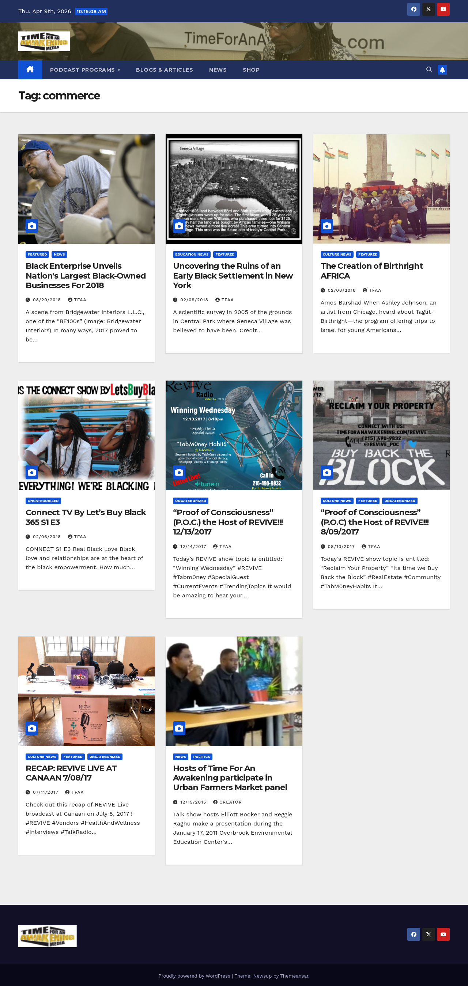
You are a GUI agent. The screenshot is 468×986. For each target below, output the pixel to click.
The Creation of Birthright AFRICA (372, 270)
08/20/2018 (48, 299)
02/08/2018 (343, 290)
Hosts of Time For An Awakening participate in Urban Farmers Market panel (230, 778)
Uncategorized (43, 501)
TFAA (77, 299)
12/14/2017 (194, 546)
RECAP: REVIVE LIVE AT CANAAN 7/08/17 (71, 773)
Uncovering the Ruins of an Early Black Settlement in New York (232, 275)
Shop (251, 70)
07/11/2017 (46, 792)
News (218, 70)
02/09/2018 (195, 299)
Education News (191, 254)
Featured (37, 254)
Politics (201, 757)
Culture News (337, 254)
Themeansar (294, 976)
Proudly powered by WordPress (195, 976)
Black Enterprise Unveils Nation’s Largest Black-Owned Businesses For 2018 (86, 275)
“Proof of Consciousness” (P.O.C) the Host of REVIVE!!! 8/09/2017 (375, 522)
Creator (227, 802)
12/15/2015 (194, 802)
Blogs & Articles (164, 70)
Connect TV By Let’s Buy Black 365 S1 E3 (86, 517)
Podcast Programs (83, 70)
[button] (429, 69)
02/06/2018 (48, 536)
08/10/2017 (342, 546)
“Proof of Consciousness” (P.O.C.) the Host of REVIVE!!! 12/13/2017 (228, 522)
